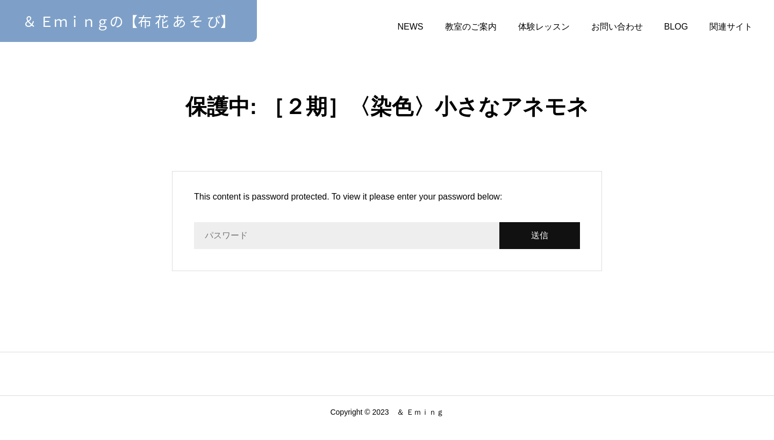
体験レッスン (544, 26)
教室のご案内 (471, 26)
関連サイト (731, 26)
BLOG (676, 26)
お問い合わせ (617, 26)
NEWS (411, 26)
